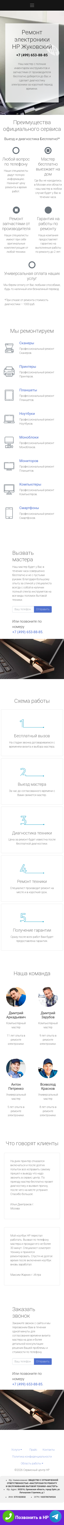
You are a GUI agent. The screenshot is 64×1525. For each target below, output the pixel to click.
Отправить (42, 609)
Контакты (49, 1449)
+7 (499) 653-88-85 (32, 55)
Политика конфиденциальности (32, 1456)
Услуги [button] (15, 1449)
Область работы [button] (31, 1463)
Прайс (33, 1449)
